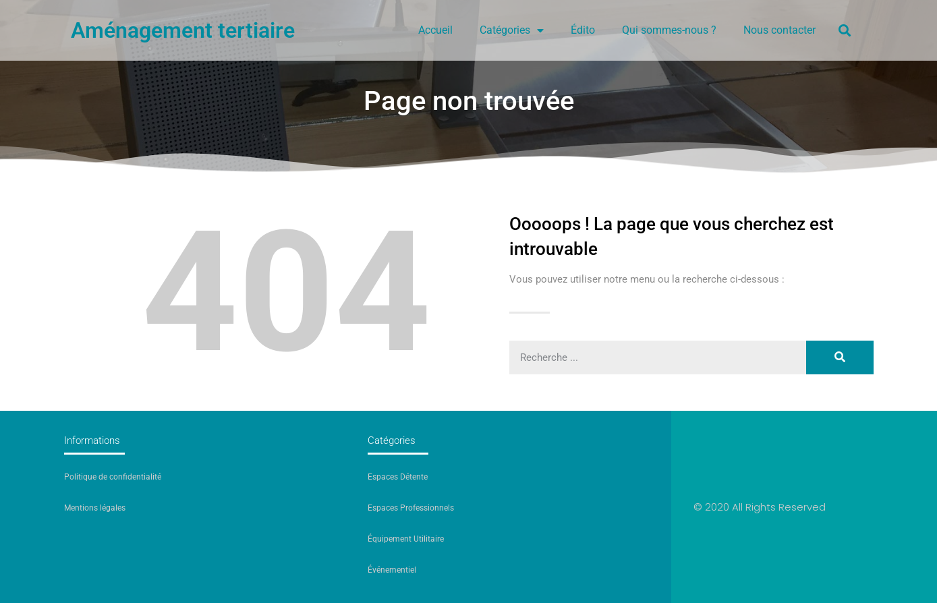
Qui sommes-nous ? (669, 30)
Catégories (512, 30)
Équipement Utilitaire (406, 539)
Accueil (435, 30)
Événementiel (392, 570)
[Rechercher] (840, 357)
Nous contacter (779, 30)
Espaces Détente (398, 477)
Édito (583, 30)
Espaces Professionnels (411, 508)
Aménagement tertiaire (183, 30)
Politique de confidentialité (112, 477)
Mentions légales (94, 508)
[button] (844, 30)
